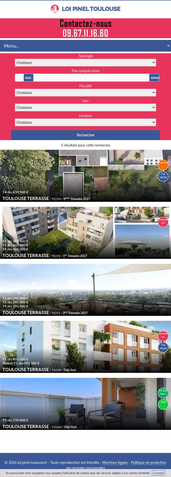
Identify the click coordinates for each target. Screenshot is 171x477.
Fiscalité (85, 86)
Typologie (85, 56)
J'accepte (158, 473)
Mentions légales (115, 462)
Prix (86, 71)
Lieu (85, 101)
